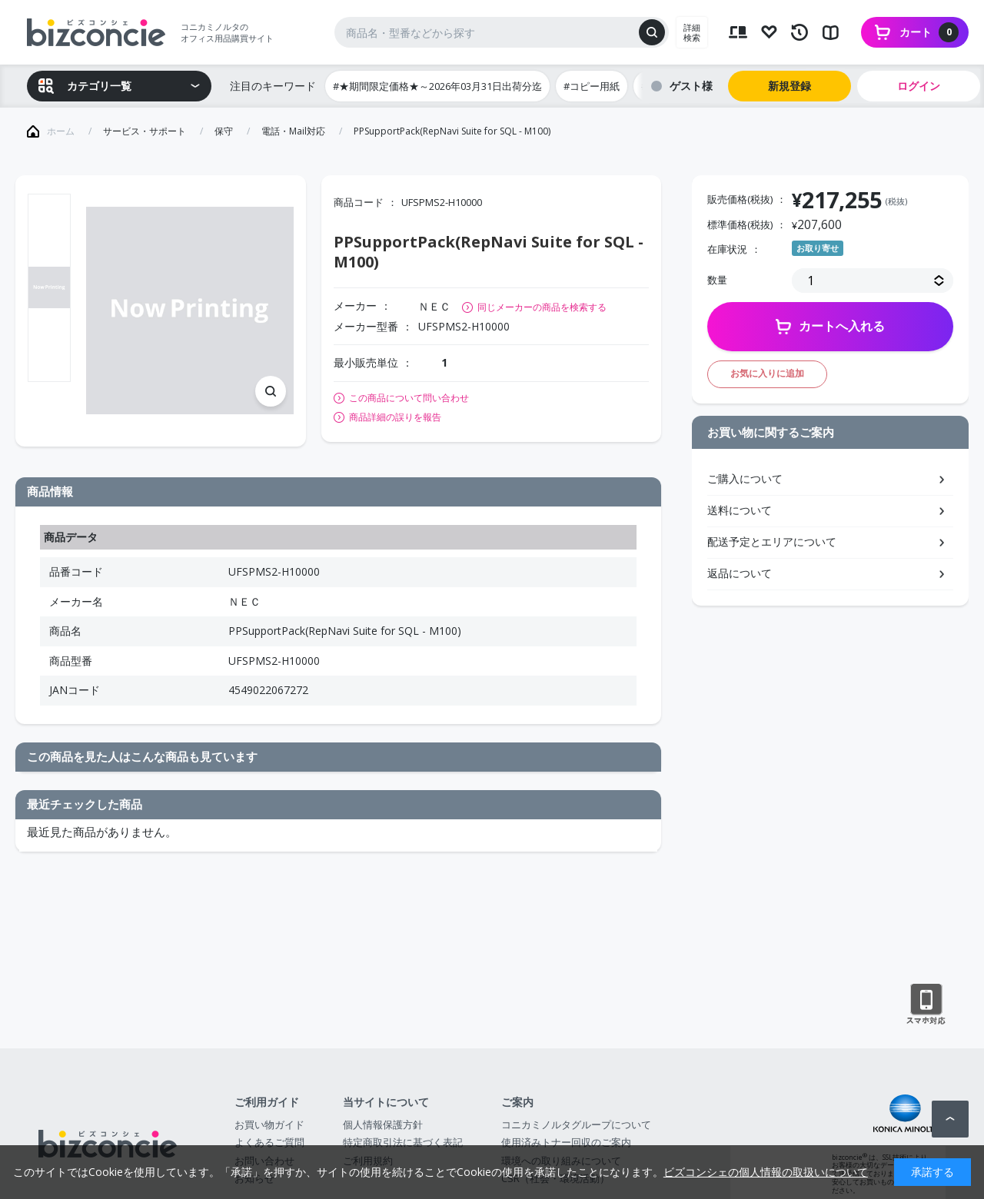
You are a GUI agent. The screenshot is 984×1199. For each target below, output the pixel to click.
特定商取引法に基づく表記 (403, 1142)
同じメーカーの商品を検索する (542, 307)
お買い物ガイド (269, 1124)
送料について (739, 510)
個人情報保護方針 (383, 1124)
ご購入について (745, 478)
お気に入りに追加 (767, 373)
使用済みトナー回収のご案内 (566, 1142)
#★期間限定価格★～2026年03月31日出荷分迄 (437, 86)
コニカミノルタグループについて (576, 1124)
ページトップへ (950, 1119)
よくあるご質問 (269, 1142)
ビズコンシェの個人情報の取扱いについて (765, 1171)
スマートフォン (926, 1004)
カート (929, 32)
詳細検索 (691, 32)
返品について (739, 573)
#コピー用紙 (591, 86)
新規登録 (789, 85)
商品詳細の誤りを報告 (395, 417)
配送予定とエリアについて (771, 541)
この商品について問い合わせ (409, 398)
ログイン (918, 85)
